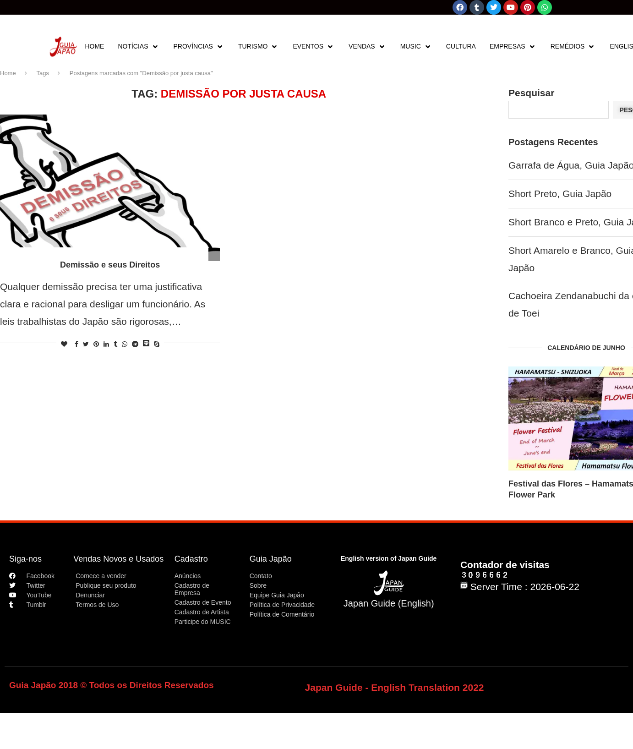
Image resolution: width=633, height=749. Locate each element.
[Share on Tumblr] (115, 344)
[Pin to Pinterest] (96, 344)
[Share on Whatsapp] (124, 344)
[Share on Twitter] (86, 344)
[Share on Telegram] (135, 344)
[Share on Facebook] (76, 344)
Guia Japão (271, 558)
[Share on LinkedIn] (106, 344)
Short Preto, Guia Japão (559, 193)
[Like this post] (64, 344)
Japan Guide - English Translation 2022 (394, 687)
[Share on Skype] (156, 344)
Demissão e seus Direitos (110, 264)
